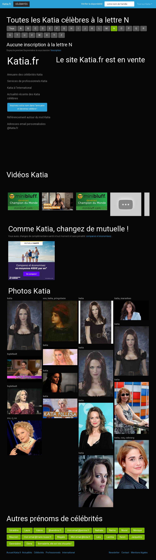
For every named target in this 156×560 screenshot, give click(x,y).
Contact (125, 552)
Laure (27, 530)
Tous (11, 28)
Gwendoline (15, 543)
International (68, 552)
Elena (29, 543)
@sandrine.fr (55, 530)
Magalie (61, 537)
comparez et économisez (98, 236)
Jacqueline (136, 537)
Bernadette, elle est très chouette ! (55, 543)
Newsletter (114, 552)
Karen (122, 537)
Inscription (56, 50)
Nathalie (99, 530)
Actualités (27, 552)
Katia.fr (6, 4)
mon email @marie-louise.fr (37, 537)
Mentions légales (139, 552)
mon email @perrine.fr (78, 530)
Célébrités (21, 4)
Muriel (124, 530)
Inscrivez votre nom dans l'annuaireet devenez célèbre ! (27, 107)
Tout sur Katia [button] (143, 4)
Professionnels (53, 552)
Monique (137, 530)
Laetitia (110, 537)
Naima (112, 530)
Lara (98, 537)
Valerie (39, 530)
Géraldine (14, 530)
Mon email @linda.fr (80, 537)
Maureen (13, 537)
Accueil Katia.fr (14, 552)
